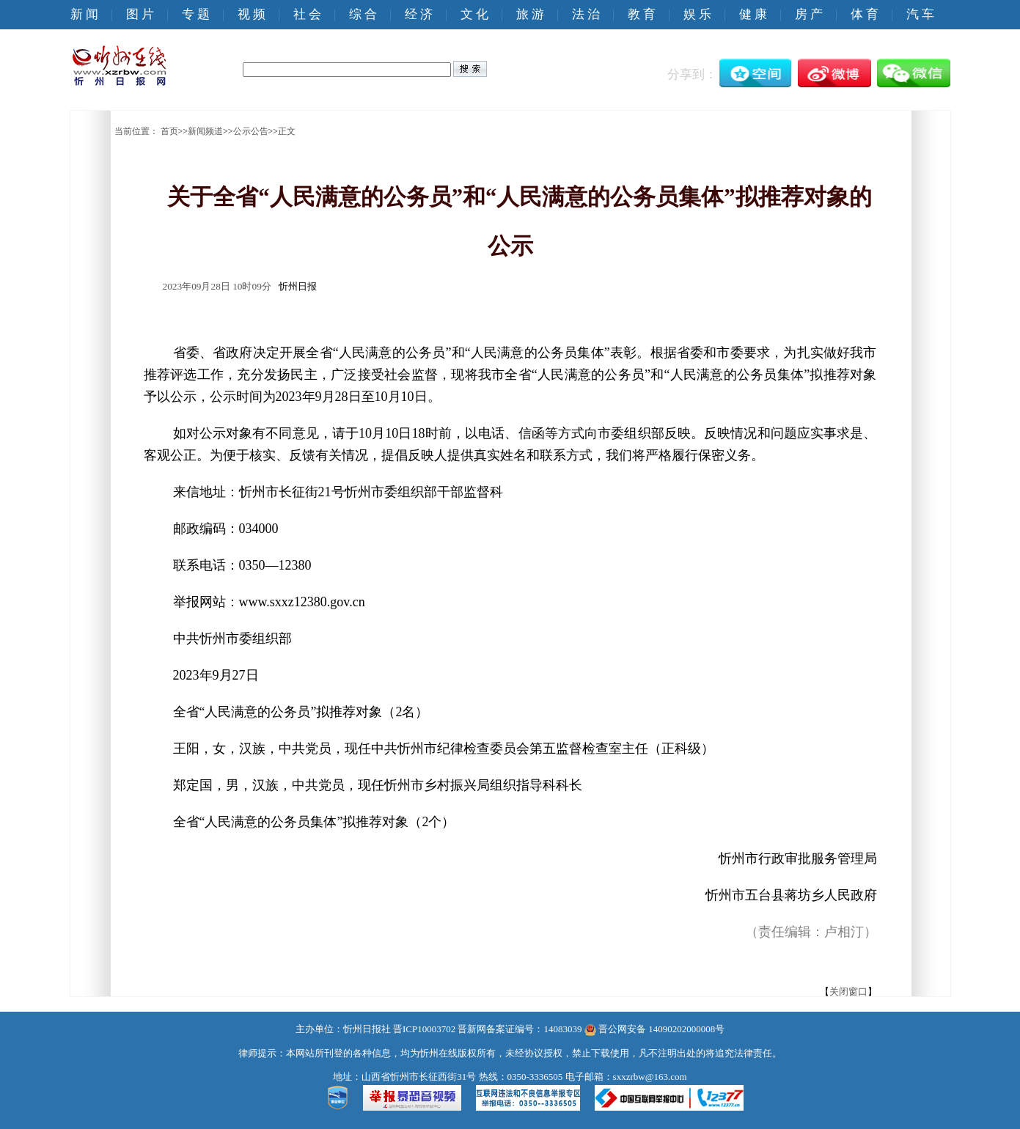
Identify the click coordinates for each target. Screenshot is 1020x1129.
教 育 (642, 14)
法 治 (586, 14)
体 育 (864, 14)
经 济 (419, 14)
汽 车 (920, 14)
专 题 (196, 14)
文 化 (474, 14)
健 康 (753, 14)
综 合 (363, 14)
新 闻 (84, 14)
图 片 (140, 14)
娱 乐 (697, 14)
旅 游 (530, 14)
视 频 (251, 14)
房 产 (809, 14)
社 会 (307, 14)
